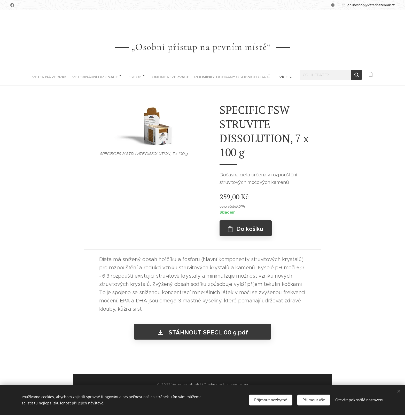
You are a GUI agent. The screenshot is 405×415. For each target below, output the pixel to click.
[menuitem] (36, 74)
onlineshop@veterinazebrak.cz (371, 5)
